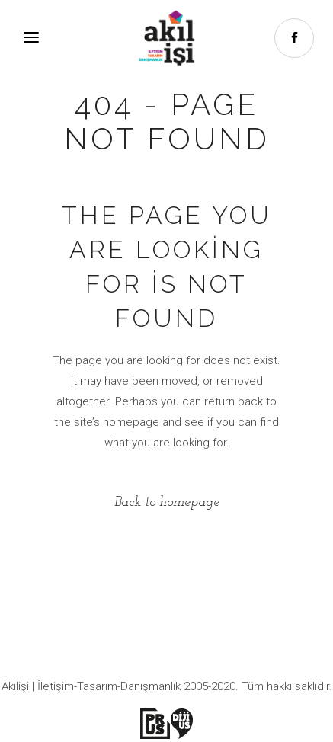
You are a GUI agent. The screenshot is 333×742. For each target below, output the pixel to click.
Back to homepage (166, 502)
